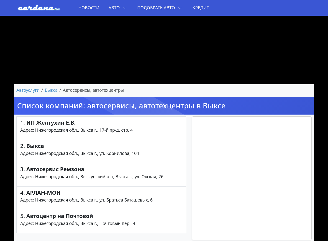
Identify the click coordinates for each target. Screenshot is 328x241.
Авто (117, 8)
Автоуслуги (27, 90)
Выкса (51, 90)
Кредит (200, 8)
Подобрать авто (159, 8)
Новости (88, 8)
